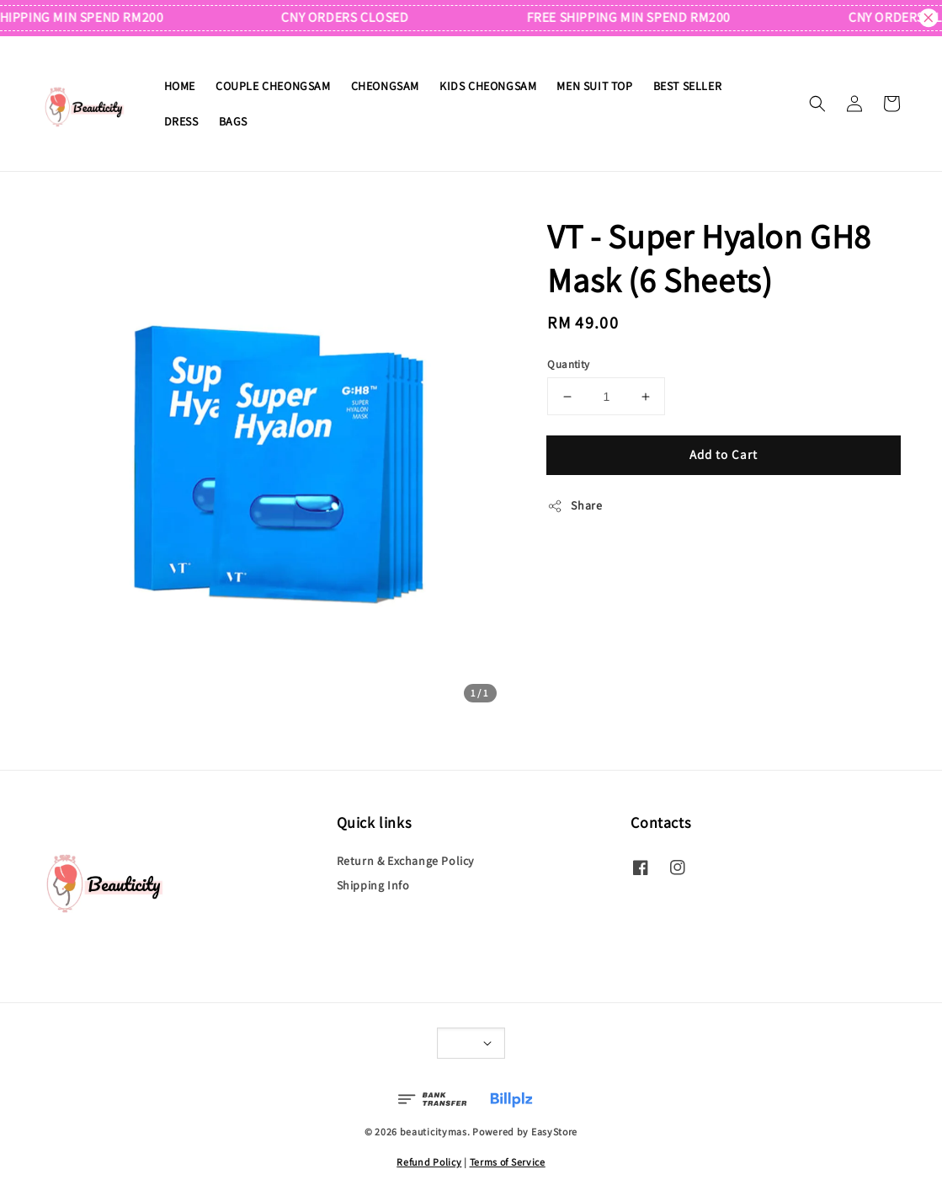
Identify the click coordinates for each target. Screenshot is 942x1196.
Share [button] (574, 506)
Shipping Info (373, 885)
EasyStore (554, 1131)
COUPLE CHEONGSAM (273, 85)
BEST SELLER (687, 85)
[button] (817, 103)
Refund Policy (428, 1162)
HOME (179, 85)
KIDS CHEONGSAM (487, 85)
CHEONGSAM (385, 85)
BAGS (233, 121)
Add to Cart (723, 454)
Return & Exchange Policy (405, 860)
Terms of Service (508, 1162)
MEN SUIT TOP (594, 85)
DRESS (181, 121)
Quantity (568, 364)
